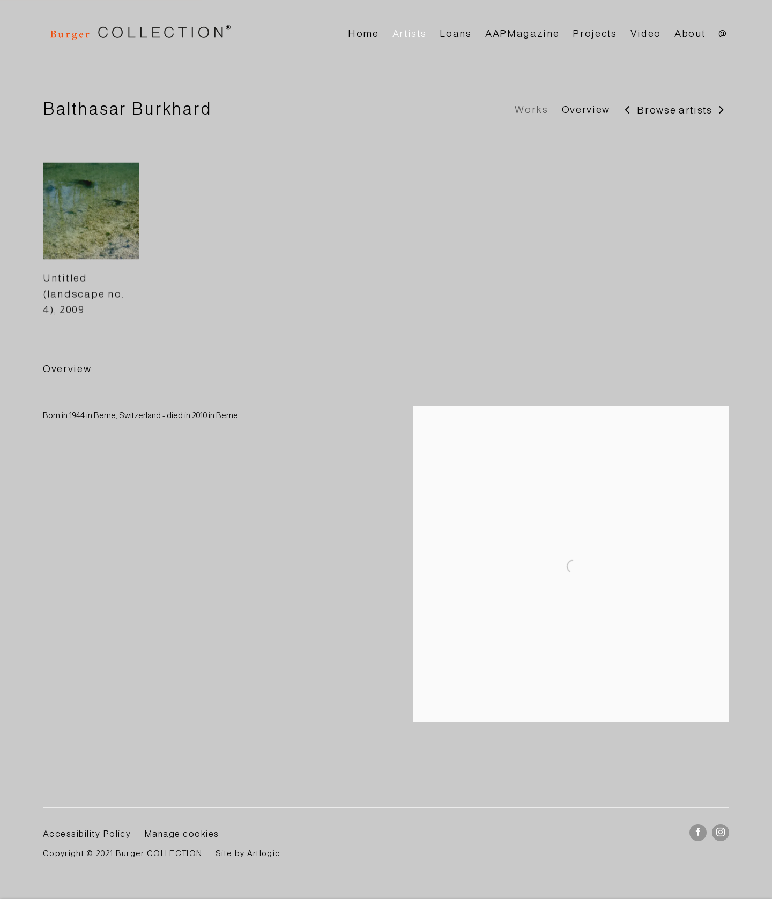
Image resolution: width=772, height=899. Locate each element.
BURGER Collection (139, 34)
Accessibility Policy (87, 833)
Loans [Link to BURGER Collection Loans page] (455, 33)
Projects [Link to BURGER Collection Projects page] (595, 33)
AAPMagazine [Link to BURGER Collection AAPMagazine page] (522, 33)
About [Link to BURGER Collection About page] (689, 33)
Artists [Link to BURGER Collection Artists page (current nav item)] (409, 33)
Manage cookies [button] (181, 833)
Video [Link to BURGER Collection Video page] (645, 33)
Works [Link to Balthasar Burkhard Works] (531, 109)
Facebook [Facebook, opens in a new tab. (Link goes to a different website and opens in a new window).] (698, 832)
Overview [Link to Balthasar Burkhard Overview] (586, 109)
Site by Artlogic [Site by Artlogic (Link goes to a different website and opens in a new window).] (248, 853)
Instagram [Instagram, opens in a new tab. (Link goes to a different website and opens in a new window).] (720, 832)
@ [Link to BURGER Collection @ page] (723, 33)
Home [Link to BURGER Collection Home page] (363, 33)
